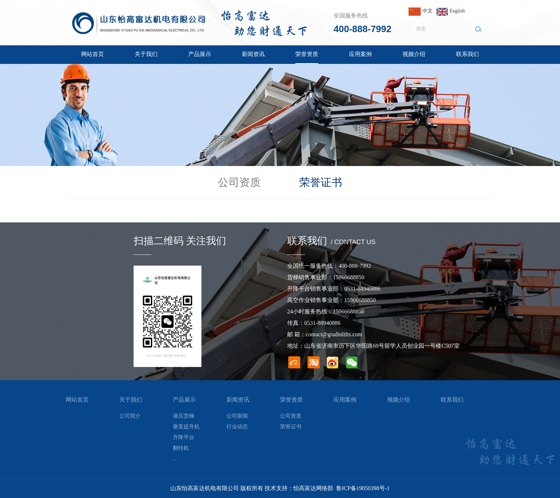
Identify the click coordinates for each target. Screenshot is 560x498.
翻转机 (181, 448)
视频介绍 (398, 400)
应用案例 (345, 400)
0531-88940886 (362, 289)
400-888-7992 (362, 29)
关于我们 (130, 400)
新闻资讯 (237, 400)
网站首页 (77, 400)
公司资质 (239, 182)
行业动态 (237, 426)
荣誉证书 (320, 182)
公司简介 (130, 416)
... (175, 459)
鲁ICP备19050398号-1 (363, 488)
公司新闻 (237, 416)
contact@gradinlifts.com (334, 334)
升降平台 (183, 437)
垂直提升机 (186, 426)
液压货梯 (183, 416)
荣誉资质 (291, 400)
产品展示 (184, 400)
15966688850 (348, 277)
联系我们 (452, 400)
